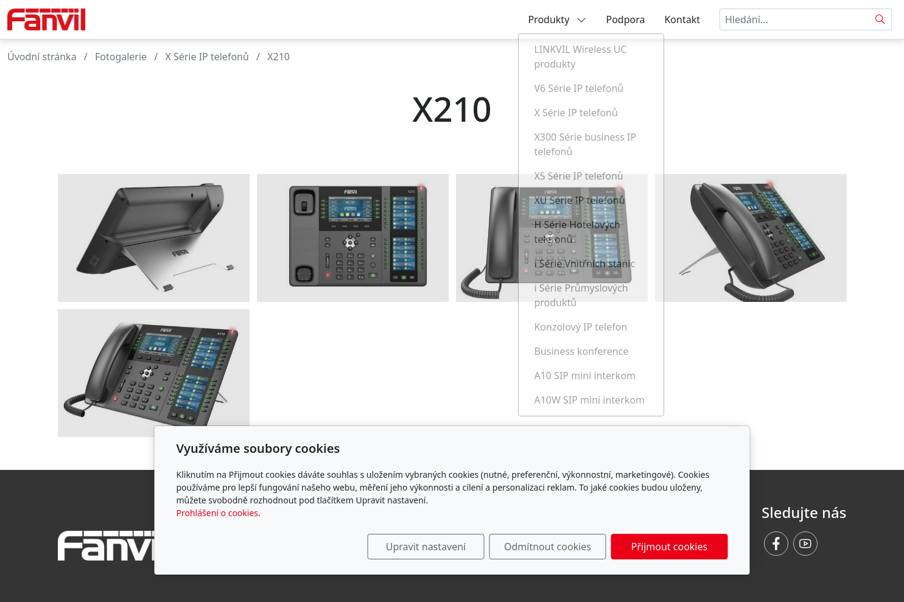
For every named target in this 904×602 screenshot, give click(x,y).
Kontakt (682, 19)
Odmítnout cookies (547, 546)
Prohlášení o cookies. (219, 513)
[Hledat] (880, 19)
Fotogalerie (121, 56)
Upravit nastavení (426, 546)
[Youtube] (805, 543)
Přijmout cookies (669, 546)
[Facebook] (776, 543)
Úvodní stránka (42, 56)
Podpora (625, 19)
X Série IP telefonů (206, 56)
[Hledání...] (794, 19)
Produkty (557, 19)
